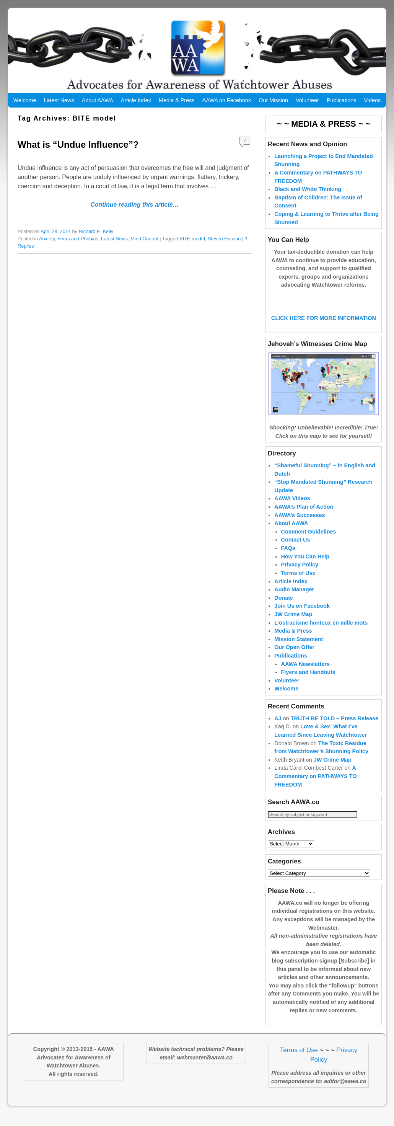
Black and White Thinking (307, 189)
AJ (277, 731)
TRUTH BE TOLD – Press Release (334, 731)
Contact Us (295, 552)
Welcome (24, 100)
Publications (342, 100)
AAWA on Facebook (226, 100)
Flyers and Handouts (308, 684)
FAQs (288, 560)
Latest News (59, 100)
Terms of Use (298, 585)
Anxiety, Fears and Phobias (68, 239)
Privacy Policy (300, 577)
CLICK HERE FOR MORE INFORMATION (323, 330)
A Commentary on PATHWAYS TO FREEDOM (315, 788)
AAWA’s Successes (299, 527)
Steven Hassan (224, 239)
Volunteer (307, 100)
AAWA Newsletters (305, 676)
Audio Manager (294, 602)
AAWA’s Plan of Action (303, 519)
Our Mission (273, 100)
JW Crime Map (293, 626)
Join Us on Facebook (302, 618)
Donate (283, 610)
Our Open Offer (294, 659)
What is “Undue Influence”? (78, 144)
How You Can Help (305, 569)
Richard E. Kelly (96, 231)
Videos (372, 100)
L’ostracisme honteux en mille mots (321, 635)
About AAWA (97, 100)
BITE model (192, 239)
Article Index (136, 100)
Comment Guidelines (308, 544)
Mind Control (144, 239)
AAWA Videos (292, 511)
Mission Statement (298, 651)
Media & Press (177, 100)
